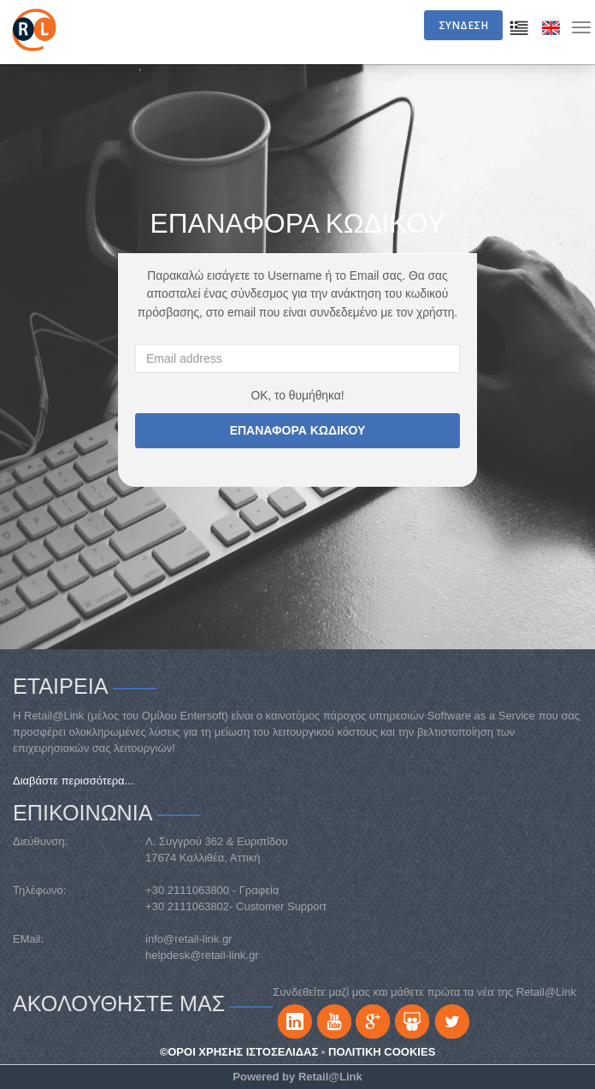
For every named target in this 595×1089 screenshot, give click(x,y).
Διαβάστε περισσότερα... (73, 780)
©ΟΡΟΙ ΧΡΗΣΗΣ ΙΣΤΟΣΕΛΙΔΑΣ (239, 1051)
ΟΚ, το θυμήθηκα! (297, 395)
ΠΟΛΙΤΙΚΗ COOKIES (381, 1051)
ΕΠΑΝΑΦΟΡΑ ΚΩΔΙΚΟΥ (298, 430)
